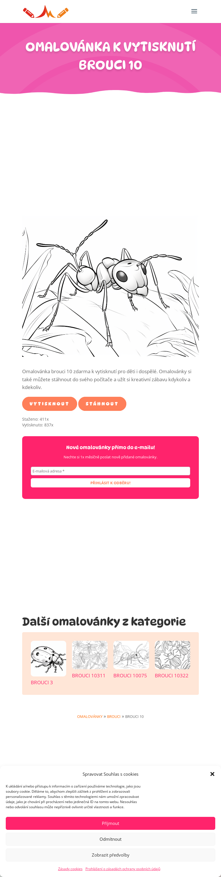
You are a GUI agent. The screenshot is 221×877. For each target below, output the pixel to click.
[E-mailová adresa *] (110, 471)
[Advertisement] (110, 158)
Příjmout (110, 823)
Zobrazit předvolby (110, 855)
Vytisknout (50, 404)
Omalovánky (89, 716)
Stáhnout (102, 404)
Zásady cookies (70, 868)
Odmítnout (110, 839)
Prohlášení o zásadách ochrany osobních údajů (122, 868)
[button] (212, 774)
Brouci (114, 716)
